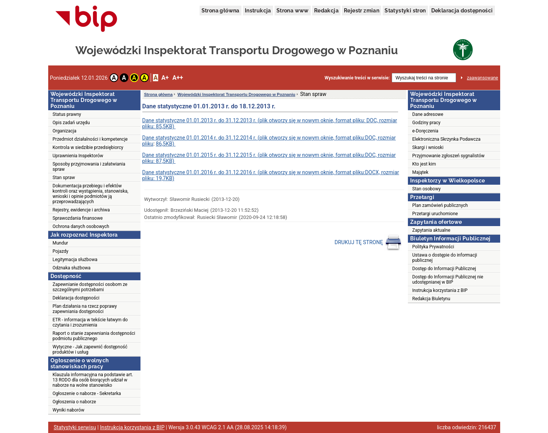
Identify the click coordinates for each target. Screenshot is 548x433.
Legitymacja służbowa (75, 259)
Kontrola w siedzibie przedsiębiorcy (88, 147)
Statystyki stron (405, 11)
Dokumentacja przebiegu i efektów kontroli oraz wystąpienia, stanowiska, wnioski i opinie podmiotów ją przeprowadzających (90, 193)
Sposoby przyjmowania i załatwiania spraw (89, 166)
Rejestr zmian (361, 11)
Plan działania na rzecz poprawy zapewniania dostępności (85, 309)
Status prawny (67, 114)
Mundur (60, 243)
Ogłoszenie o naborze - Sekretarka (87, 393)
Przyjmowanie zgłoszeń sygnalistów (448, 155)
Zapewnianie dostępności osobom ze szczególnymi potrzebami (90, 287)
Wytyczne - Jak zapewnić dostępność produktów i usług (90, 349)
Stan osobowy (426, 188)
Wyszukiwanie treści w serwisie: (357, 78)
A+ (164, 77)
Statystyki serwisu (75, 427)
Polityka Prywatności (433, 246)
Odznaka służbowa (72, 267)
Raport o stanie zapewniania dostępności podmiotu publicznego (94, 336)
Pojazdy (61, 251)
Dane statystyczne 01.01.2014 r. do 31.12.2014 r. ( (200, 138)
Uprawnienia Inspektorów (78, 155)
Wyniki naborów (68, 410)
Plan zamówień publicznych (440, 205)
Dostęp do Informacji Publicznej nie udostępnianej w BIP (447, 279)
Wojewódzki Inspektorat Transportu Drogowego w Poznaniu (236, 94)
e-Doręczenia (425, 131)
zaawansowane (482, 78)
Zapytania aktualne (431, 230)
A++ (177, 77)
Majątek (420, 172)
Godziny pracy (426, 122)
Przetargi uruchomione (435, 213)
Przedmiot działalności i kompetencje (90, 139)
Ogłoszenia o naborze (74, 401)
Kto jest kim (424, 164)
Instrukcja (258, 11)
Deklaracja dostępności (462, 11)
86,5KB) (166, 144)
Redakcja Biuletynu (431, 298)
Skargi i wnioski (428, 147)
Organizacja (64, 131)
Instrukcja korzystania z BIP (440, 290)
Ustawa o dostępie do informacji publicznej (444, 257)
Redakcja (326, 11)
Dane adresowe (427, 114)
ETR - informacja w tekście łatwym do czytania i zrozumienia (90, 322)
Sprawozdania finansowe (78, 218)
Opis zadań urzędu (71, 122)
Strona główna (220, 11)
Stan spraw (64, 177)
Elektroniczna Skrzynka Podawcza (446, 139)
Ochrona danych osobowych (81, 226)
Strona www (292, 11)
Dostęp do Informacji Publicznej (444, 268)
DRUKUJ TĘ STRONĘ (368, 242)
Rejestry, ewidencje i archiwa (81, 210)
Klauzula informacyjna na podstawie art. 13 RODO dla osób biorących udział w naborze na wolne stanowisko (93, 380)
